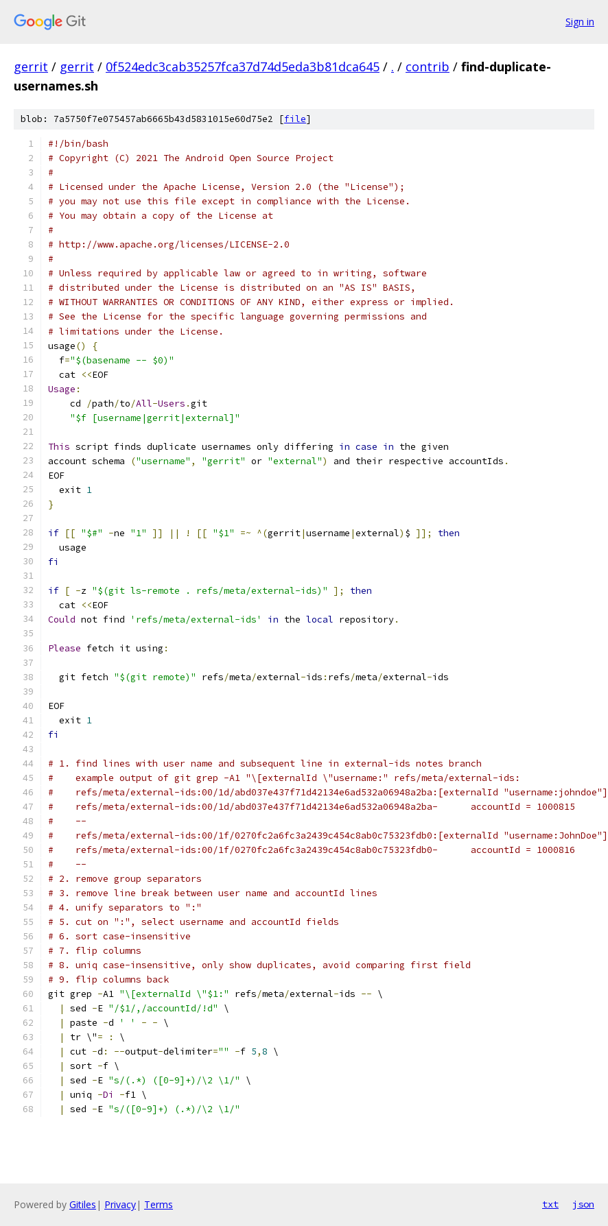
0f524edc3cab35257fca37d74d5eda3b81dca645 (242, 66)
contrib (427, 66)
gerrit (31, 66)
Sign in (579, 21)
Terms (158, 1204)
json (583, 1204)
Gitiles (82, 1204)
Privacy (120, 1204)
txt (550, 1204)
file (295, 119)
